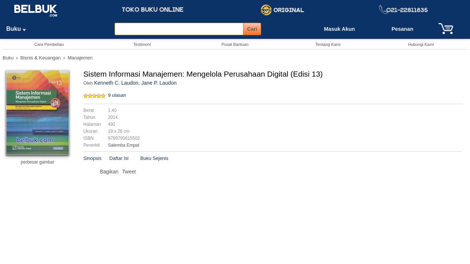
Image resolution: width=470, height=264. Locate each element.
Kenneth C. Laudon (116, 83)
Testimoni (142, 44)
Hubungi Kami (421, 44)
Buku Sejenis (154, 158)
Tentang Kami (327, 44)
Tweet (129, 172)
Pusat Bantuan (234, 44)
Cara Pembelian (49, 44)
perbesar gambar (37, 162)
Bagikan (109, 172)
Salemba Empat (123, 145)
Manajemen (80, 57)
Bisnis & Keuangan (40, 57)
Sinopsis (92, 158)
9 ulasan (117, 95)
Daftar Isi (119, 158)
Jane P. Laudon (159, 83)
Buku (18, 29)
